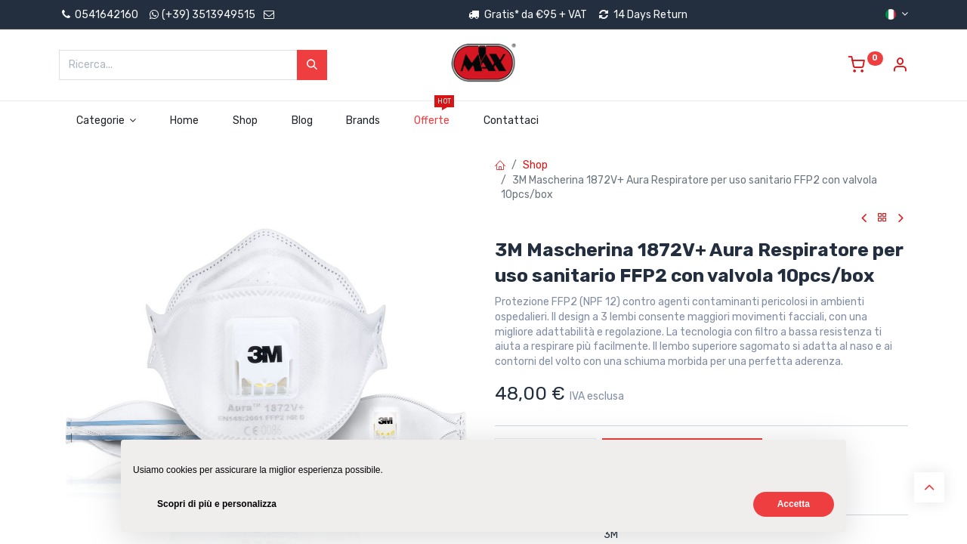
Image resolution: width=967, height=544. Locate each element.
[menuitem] (184, 121)
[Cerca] (312, 65)
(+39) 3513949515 (208, 14)
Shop (535, 165)
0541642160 (98, 14)
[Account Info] (899, 66)
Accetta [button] (793, 504)
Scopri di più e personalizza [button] (217, 504)
